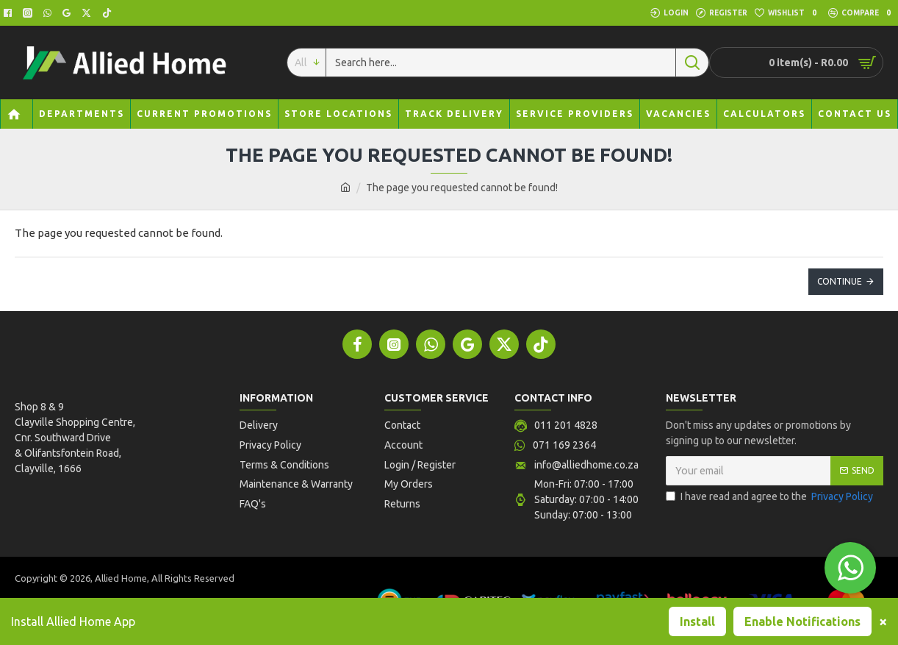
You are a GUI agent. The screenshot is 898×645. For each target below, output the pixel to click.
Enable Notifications (802, 621)
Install (697, 621)
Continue (839, 281)
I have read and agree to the (770, 499)
